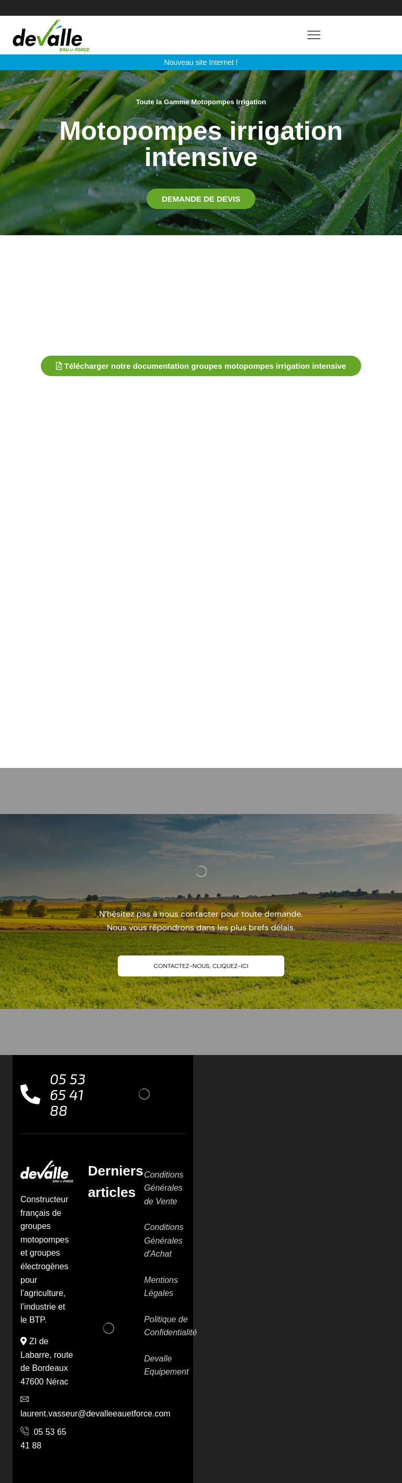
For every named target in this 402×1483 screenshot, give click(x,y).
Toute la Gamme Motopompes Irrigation (201, 101)
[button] (201, 198)
